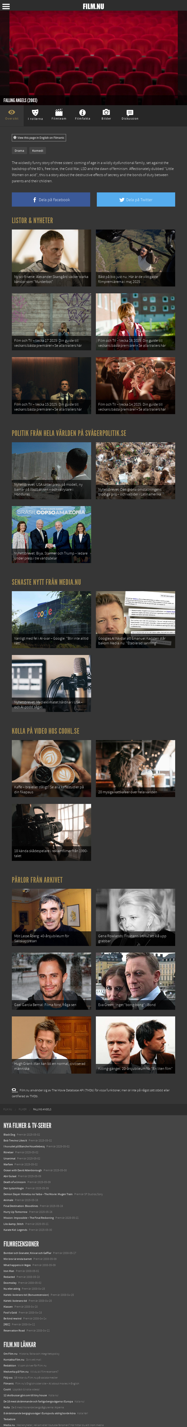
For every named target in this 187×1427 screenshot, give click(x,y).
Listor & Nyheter (32, 220)
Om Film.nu (11, 1341)
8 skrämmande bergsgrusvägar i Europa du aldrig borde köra (40, 1400)
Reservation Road (14, 1317)
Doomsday (10, 1270)
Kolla (7, 1394)
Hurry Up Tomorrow (15, 1199)
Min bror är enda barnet (18, 1246)
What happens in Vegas (17, 1252)
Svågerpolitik (11, 1418)
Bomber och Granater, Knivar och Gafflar (27, 1240)
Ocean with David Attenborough (23, 1157)
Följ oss (8, 1365)
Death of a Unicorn (15, 1169)
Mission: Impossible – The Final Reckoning (29, 1205)
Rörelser (8, 1139)
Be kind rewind (13, 1306)
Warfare (8, 1152)
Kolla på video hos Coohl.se (46, 723)
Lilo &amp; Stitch (14, 1211)
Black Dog (9, 1122)
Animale (8, 1187)
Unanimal (9, 1145)
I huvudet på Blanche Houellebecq (24, 1134)
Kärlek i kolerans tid (15, 1288)
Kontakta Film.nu (14, 1347)
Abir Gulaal (10, 1163)
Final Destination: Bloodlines (21, 1193)
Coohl (7, 1377)
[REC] (7, 1312)
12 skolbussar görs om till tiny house (25, 1382)
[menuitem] (7, 1097)
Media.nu (9, 1412)
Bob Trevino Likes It (15, 1128)
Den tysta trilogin (14, 1175)
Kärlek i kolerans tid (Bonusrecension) (26, 1282)
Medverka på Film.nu (16, 1359)
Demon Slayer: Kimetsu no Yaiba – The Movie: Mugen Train (38, 1181)
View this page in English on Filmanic (38, 137)
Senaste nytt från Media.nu (46, 577)
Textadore (9, 1406)
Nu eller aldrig (12, 1276)
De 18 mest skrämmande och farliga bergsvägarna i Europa (38, 1388)
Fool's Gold (10, 1300)
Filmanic (9, 1371)
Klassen (8, 1294)
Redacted (9, 1264)
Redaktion (10, 1353)
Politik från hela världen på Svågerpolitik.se (69, 430)
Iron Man (9, 1258)
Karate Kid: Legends (15, 1217)
